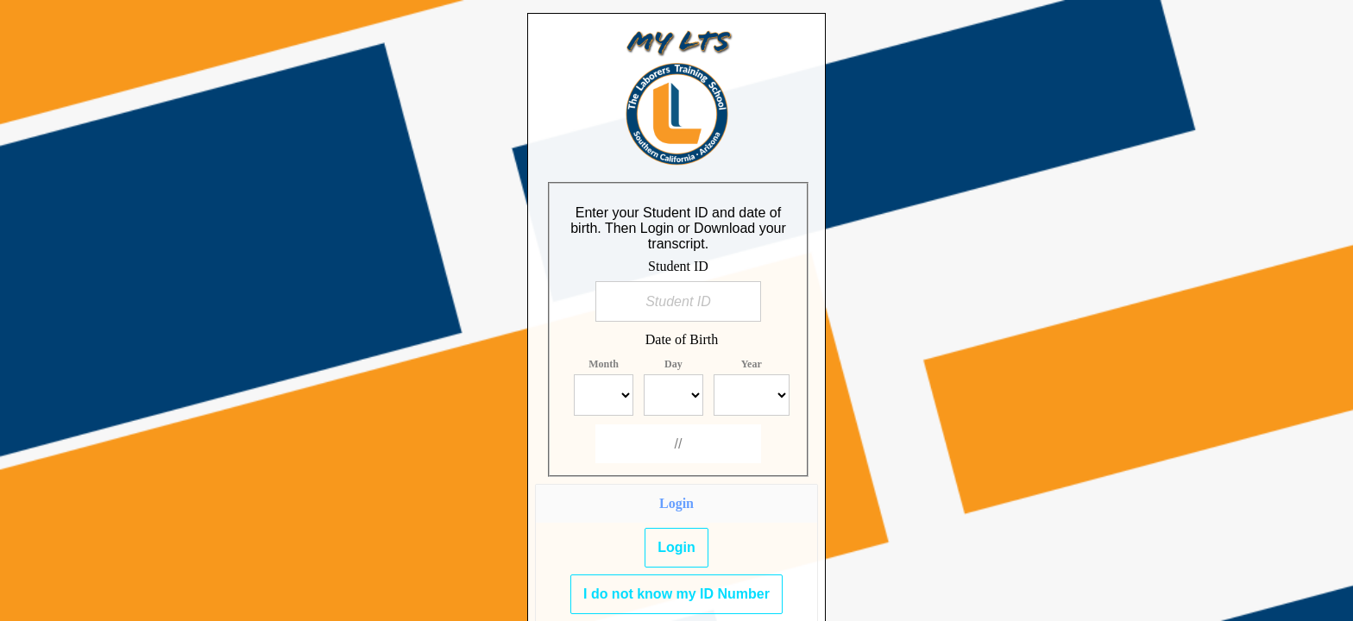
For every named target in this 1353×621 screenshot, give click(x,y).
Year (751, 364)
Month (603, 364)
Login (676, 547)
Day (673, 364)
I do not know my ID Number (676, 593)
